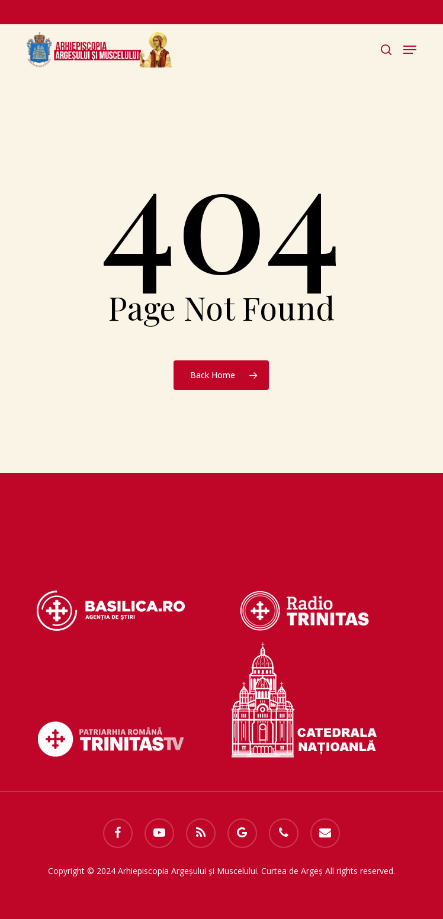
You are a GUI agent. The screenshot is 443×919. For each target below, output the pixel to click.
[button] (409, 50)
